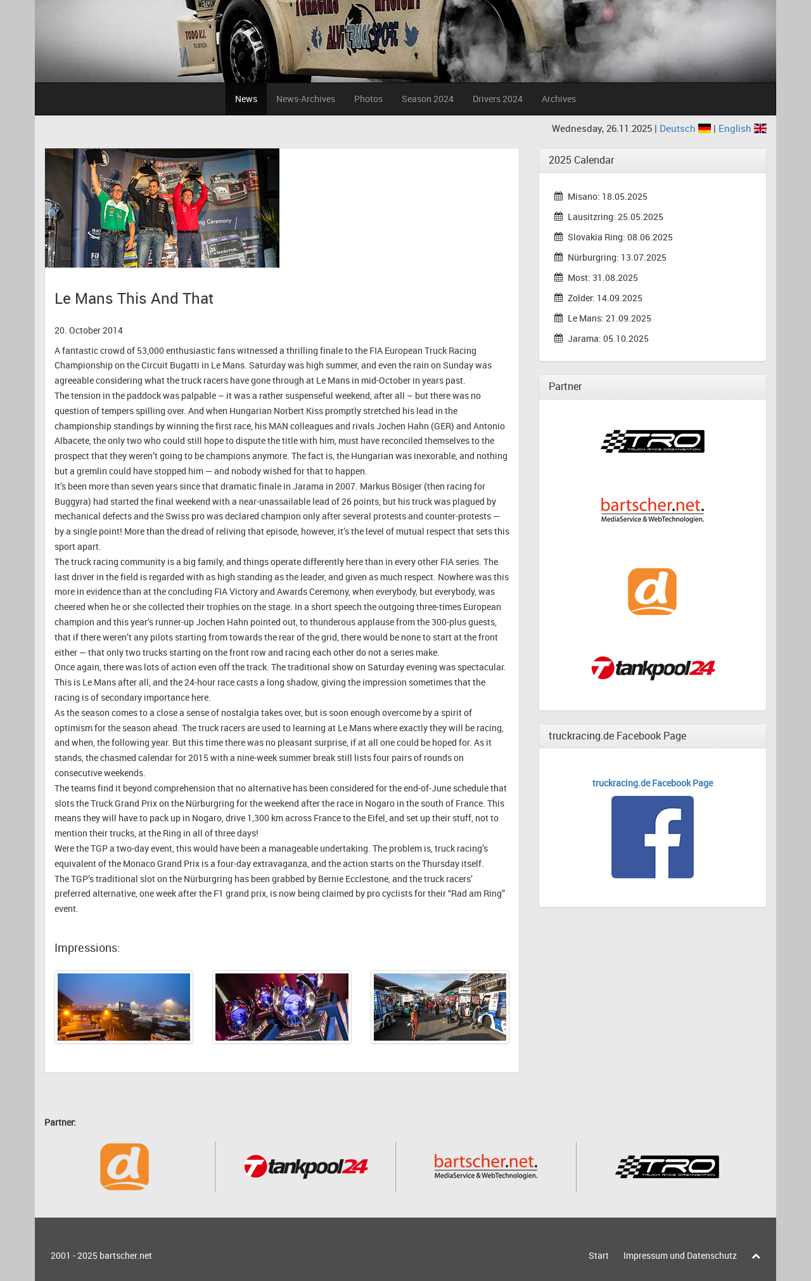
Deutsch (686, 128)
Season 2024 (428, 99)
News (246, 99)
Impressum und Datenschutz (680, 1255)
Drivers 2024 (498, 99)
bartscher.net (125, 1255)
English (742, 128)
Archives (559, 99)
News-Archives (305, 99)
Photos (368, 99)
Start (599, 1255)
